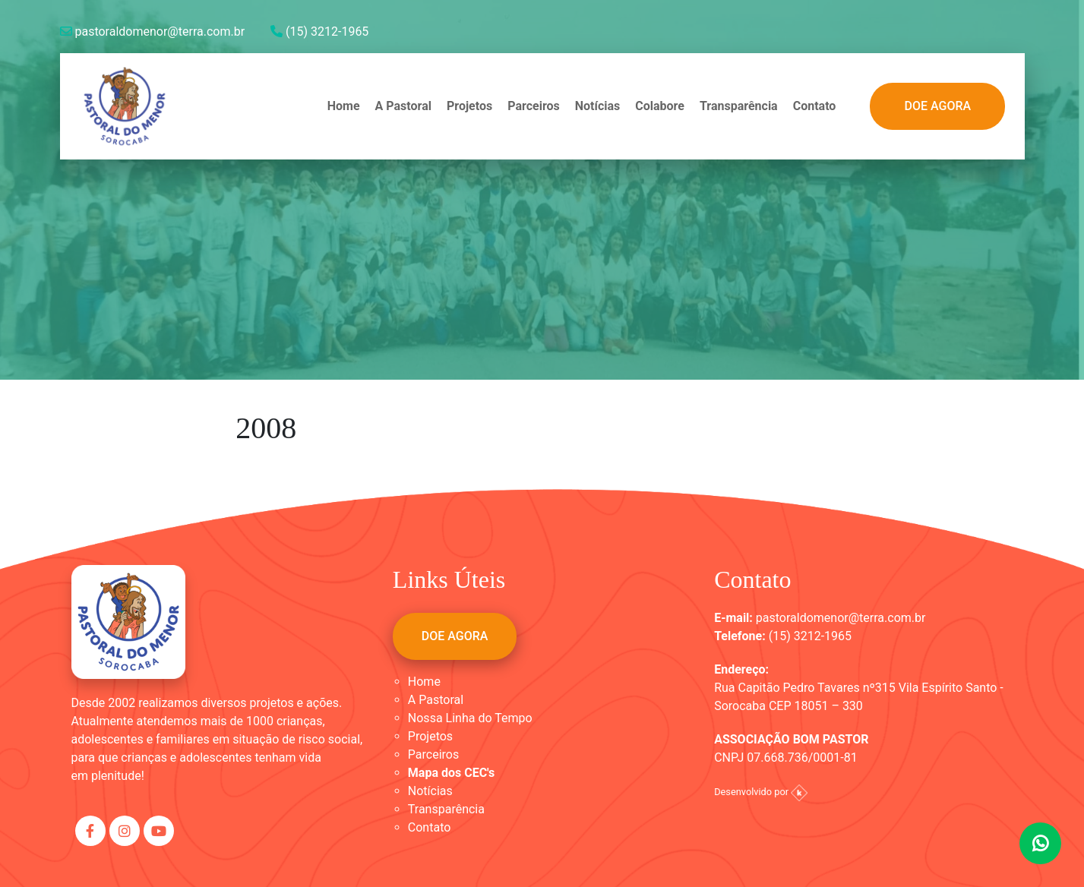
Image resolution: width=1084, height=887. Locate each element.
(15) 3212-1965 (319, 31)
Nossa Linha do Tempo (470, 718)
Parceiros (533, 106)
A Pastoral (403, 106)
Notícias (597, 106)
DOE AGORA (938, 106)
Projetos (469, 106)
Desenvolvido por (760, 791)
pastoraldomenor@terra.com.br (152, 31)
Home (343, 106)
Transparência (739, 106)
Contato (814, 106)
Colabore (659, 106)
